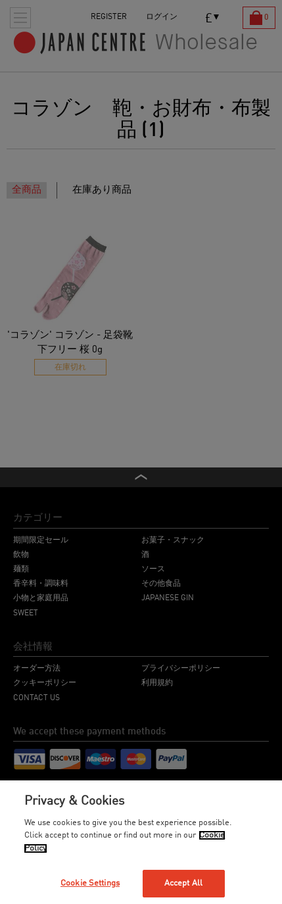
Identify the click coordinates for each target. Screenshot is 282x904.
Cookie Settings (90, 883)
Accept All (183, 883)
